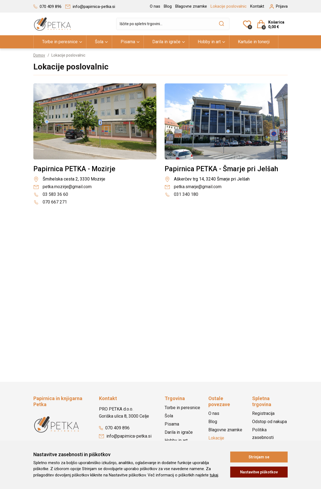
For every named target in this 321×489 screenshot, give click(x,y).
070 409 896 (114, 427)
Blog (168, 6)
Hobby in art (209, 41)
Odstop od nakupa (269, 421)
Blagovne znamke (191, 6)
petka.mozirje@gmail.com (62, 186)
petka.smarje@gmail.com (193, 186)
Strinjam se (259, 457)
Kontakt (257, 6)
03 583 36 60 (50, 194)
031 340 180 (181, 194)
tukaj (214, 475)
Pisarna (128, 41)
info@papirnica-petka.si (125, 436)
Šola (99, 41)
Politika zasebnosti (263, 433)
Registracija (263, 413)
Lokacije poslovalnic (229, 6)
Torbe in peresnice (60, 41)
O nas (155, 6)
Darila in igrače (166, 41)
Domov (39, 55)
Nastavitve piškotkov (259, 472)
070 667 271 (50, 202)
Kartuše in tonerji (254, 41)
